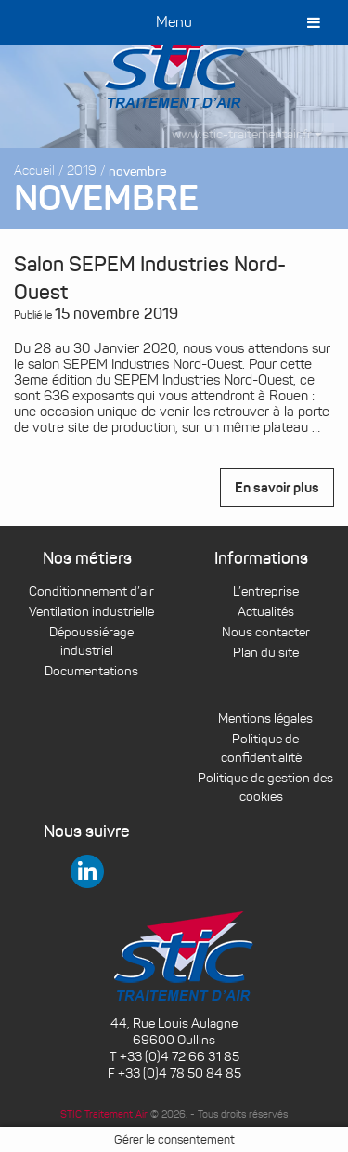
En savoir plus (277, 487)
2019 (82, 170)
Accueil (34, 170)
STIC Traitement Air (104, 1113)
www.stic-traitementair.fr (247, 134)
